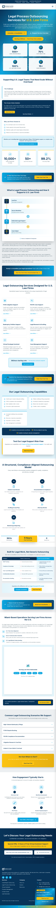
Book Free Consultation (42, 604)
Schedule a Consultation (16, 33)
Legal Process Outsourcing (8, 885)
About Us (22, 882)
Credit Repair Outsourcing (8, 882)
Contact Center (5, 891)
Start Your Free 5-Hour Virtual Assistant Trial (28, 272)
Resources (18, 2)
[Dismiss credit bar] (37, 906)
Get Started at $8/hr (44, 702)
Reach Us (38, 2)
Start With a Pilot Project (28, 819)
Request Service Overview (39, 33)
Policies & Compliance (49, 900)
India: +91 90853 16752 (44, 884)
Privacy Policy (32, 900)
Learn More (6, 319)
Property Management (7, 889)
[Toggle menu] (52, 6)
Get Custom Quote (28, 370)
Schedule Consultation (21, 589)
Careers (32, 2)
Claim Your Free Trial (43, 177)
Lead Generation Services (35, 1)
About (23, 2)
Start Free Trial (28, 456)
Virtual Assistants (6, 887)
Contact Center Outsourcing (21, 1)
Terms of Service (39, 900)
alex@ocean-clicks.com (44, 886)
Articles (27, 2)
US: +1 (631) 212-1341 (44, 882)
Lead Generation (6, 893)
